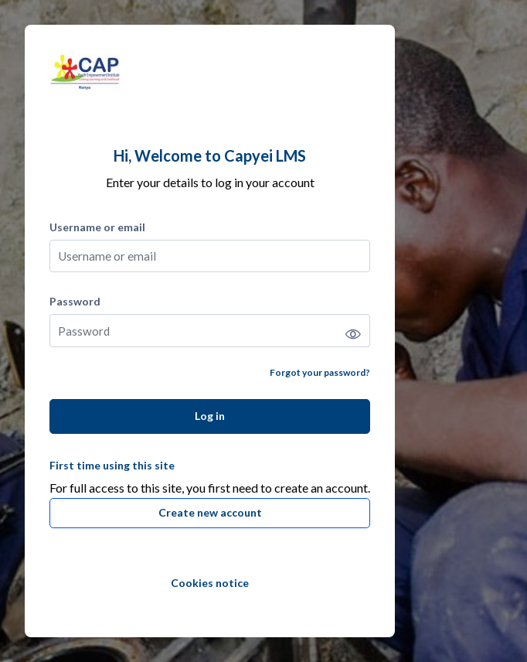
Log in (210, 415)
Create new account (210, 512)
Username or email (97, 227)
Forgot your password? (320, 372)
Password (74, 301)
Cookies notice (210, 582)
